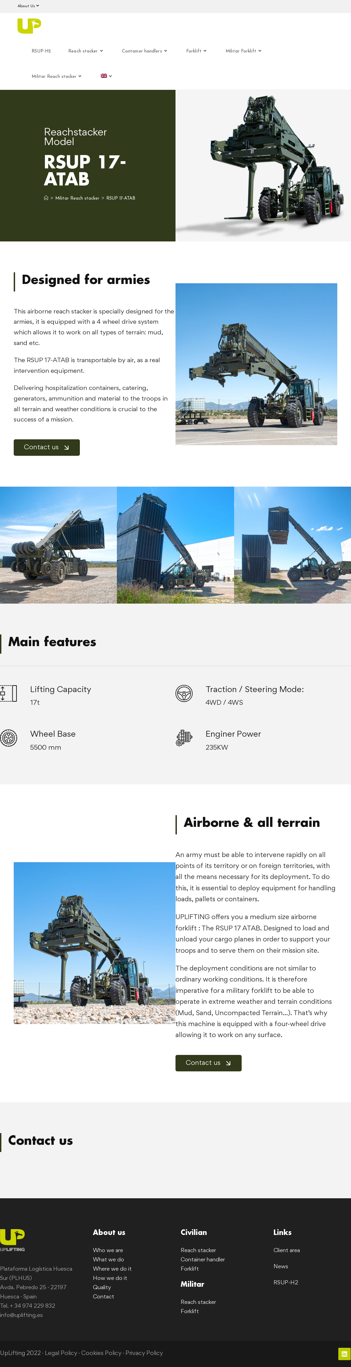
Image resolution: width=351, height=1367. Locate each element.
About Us (29, 6)
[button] (7, 545)
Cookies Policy (102, 1353)
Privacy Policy (145, 1353)
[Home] (46, 198)
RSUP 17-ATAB (120, 198)
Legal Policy (61, 1353)
